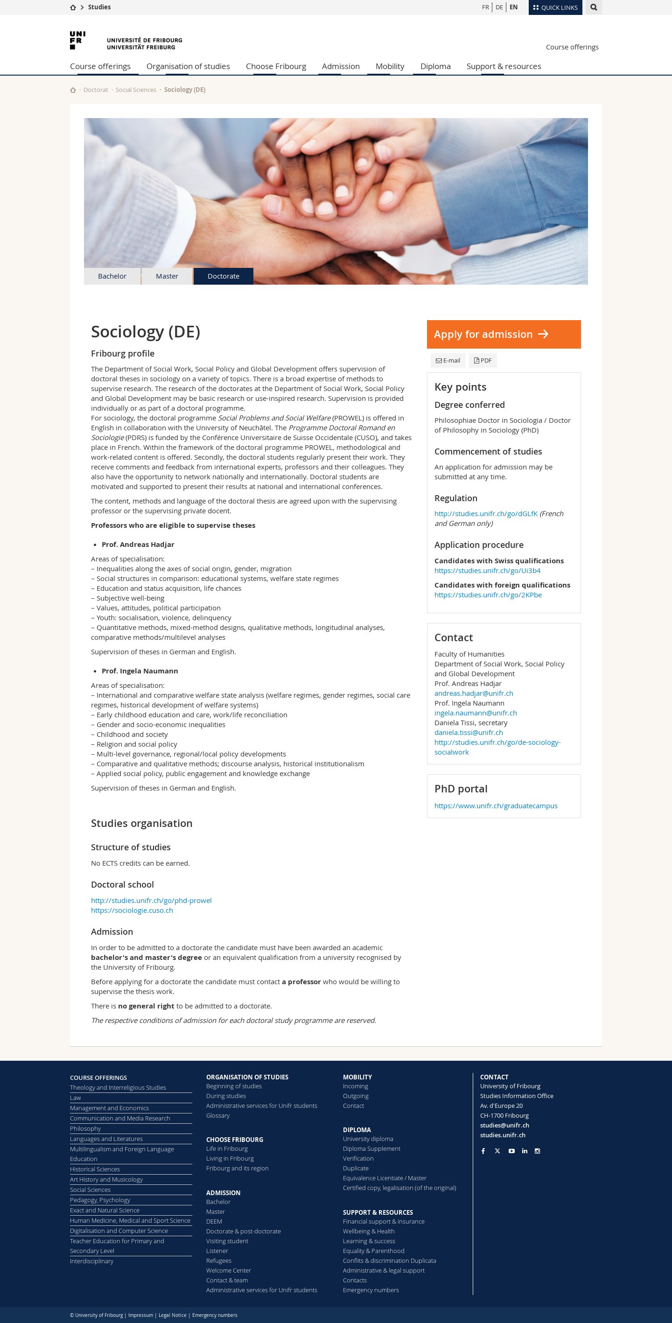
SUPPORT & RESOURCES (378, 1212)
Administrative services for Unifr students (261, 1105)
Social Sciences (136, 89)
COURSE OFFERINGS (98, 1077)
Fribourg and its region (237, 1168)
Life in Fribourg (227, 1148)
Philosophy (85, 1128)
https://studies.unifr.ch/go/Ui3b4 (487, 570)
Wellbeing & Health (369, 1231)
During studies (226, 1096)
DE (499, 7)
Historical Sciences (95, 1169)
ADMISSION (223, 1193)
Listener (217, 1250)
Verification (358, 1158)
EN (514, 7)
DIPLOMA (357, 1130)
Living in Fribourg (230, 1158)
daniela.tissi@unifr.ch (468, 732)
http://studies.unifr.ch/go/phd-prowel (151, 900)
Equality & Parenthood (374, 1250)
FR (485, 7)
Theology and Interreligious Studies (118, 1087)
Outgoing (356, 1096)
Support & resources (504, 66)
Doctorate (223, 275)
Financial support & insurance (384, 1221)
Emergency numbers (371, 1290)
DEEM (214, 1221)
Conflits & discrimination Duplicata (389, 1260)
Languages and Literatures (106, 1138)
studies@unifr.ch (504, 1125)
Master (167, 275)
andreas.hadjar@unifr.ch (473, 693)
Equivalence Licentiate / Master (385, 1178)
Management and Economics (109, 1108)
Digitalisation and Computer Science (119, 1230)
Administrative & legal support (384, 1270)
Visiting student (227, 1241)
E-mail (448, 360)
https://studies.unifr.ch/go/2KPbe (488, 594)
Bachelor (112, 275)
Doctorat (96, 89)
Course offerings (572, 46)
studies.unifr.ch (502, 1135)
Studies (99, 7)
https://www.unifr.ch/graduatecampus (496, 805)
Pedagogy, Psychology (100, 1200)
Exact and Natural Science (105, 1210)
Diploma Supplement (371, 1148)
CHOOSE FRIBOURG (234, 1139)
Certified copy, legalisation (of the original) (399, 1187)
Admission (341, 66)
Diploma (435, 66)
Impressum (140, 1315)
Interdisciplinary (91, 1261)
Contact (353, 1105)
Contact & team (227, 1280)
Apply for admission (483, 334)
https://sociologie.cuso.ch (132, 910)
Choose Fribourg (276, 66)
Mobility (390, 66)
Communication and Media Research (120, 1118)
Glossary (218, 1115)
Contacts (355, 1280)
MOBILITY (357, 1077)
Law (75, 1097)
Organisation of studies (188, 66)
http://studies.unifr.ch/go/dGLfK (486, 513)
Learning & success (369, 1241)
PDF (483, 360)
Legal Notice (173, 1315)
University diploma (368, 1138)
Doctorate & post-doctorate (243, 1231)
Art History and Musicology (106, 1179)
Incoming (355, 1086)
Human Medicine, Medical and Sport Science (130, 1220)
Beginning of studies (234, 1086)
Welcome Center (228, 1270)
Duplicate (356, 1168)
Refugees (218, 1260)
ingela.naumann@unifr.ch (475, 712)
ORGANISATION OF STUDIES (247, 1077)
